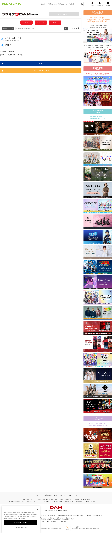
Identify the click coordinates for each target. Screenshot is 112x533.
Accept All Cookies (20, 526)
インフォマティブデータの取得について (62, 502)
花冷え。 (9, 45)
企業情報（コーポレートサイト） (93, 502)
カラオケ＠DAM (73, 495)
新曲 (26, 22)
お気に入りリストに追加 (40, 70)
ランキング (41, 22)
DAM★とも (63, 495)
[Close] (37, 513)
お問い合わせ (48, 495)
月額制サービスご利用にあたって (82, 499)
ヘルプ (74, 28)
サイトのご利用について (27, 499)
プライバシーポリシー (32, 502)
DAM (55, 495)
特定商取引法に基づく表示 (16, 502)
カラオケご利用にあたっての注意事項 (46, 499)
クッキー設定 (45, 502)
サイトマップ (38, 495)
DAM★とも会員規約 (65, 499)
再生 (40, 63)
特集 (55, 22)
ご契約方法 (79, 502)
